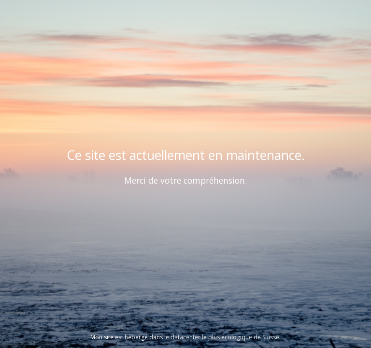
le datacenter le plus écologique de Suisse (221, 337)
